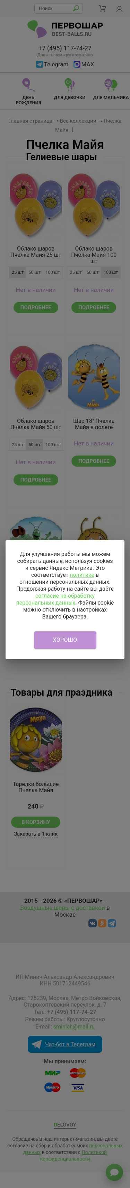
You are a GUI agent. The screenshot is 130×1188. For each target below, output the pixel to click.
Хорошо (65, 640)
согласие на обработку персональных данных (55, 599)
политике (82, 575)
